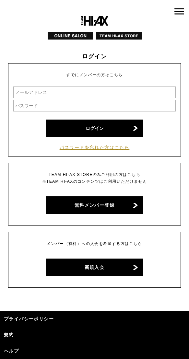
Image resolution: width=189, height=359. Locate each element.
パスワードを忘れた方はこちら (95, 147)
